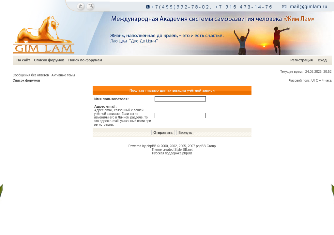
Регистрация (301, 60)
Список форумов (49, 60)
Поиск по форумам (85, 60)
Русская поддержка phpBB (172, 153)
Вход (322, 60)
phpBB (151, 146)
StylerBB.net (184, 149)
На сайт (23, 60)
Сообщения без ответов (31, 75)
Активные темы (63, 75)
